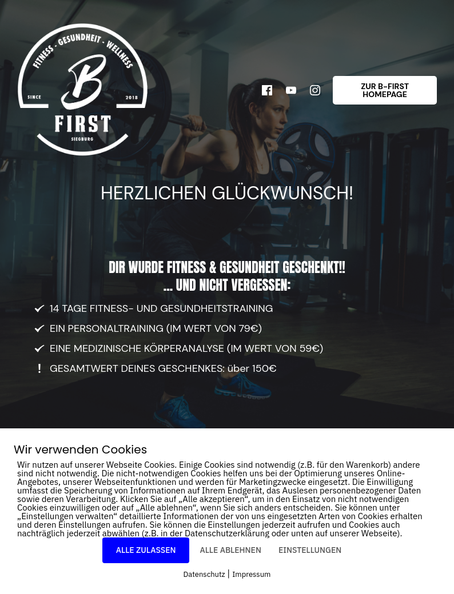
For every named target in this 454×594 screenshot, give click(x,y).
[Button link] (385, 90)
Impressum (251, 574)
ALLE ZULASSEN (146, 550)
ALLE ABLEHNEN (230, 550)
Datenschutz (204, 574)
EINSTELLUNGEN (309, 550)
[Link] (267, 90)
